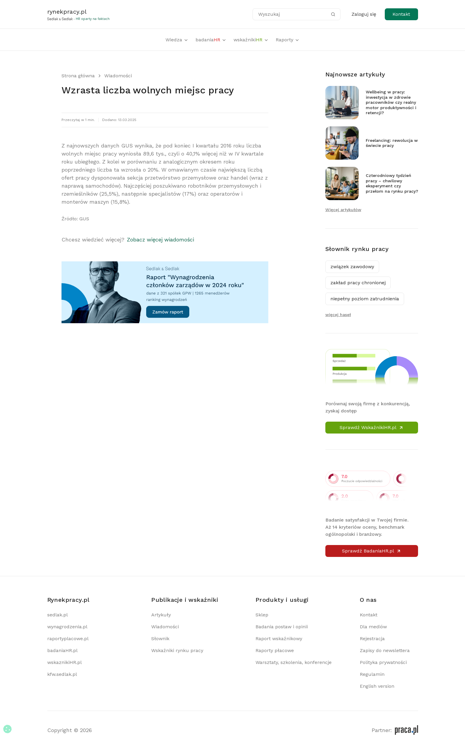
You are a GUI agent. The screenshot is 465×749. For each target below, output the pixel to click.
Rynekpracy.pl (68, 599)
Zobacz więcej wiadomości (160, 239)
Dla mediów (373, 626)
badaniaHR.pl (62, 650)
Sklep (262, 615)
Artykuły (161, 615)
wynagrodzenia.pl (67, 626)
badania (211, 40)
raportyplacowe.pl (68, 638)
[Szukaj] (333, 14)
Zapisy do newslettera (385, 650)
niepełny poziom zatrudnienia (364, 299)
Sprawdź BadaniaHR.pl (371, 551)
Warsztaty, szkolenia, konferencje (294, 662)
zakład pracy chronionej (358, 282)
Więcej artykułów (343, 209)
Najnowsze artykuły (355, 74)
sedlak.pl (57, 615)
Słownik (160, 638)
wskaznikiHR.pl (64, 662)
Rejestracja (372, 638)
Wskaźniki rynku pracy (177, 650)
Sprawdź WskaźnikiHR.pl (371, 427)
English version (377, 686)
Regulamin (372, 674)
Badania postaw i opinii (282, 626)
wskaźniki (251, 40)
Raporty (288, 40)
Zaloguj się (363, 14)
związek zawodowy (352, 266)
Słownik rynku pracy (357, 248)
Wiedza (176, 40)
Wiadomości (118, 75)
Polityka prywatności (383, 662)
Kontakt (401, 14)
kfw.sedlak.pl (62, 674)
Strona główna (78, 75)
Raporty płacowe (275, 650)
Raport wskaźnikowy (279, 638)
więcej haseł (338, 314)
